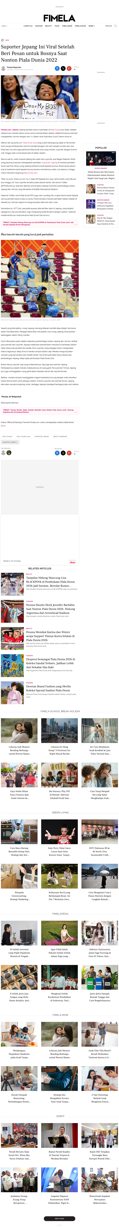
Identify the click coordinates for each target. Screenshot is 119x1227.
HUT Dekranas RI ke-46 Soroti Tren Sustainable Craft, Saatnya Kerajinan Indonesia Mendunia (99, 851)
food (57, 26)
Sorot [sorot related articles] (60, 1116)
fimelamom (67, 26)
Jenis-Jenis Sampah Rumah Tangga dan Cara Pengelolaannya (99, 997)
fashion (39, 26)
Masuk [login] (108, 26)
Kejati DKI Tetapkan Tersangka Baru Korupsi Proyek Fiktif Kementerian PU (99, 1155)
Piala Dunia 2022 (30, 143)
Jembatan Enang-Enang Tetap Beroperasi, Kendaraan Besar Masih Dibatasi (19, 1199)
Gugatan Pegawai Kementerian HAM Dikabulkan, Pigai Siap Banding (59, 1199)
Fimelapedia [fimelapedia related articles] (60, 914)
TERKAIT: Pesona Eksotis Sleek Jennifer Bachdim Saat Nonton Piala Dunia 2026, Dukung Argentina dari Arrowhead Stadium (38, 411)
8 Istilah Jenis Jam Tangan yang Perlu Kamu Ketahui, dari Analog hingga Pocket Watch (19, 997)
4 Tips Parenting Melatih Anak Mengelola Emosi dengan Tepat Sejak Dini (99, 1098)
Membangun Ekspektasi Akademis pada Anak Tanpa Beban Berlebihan (19, 1054)
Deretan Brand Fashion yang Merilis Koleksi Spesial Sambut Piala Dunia (48, 688)
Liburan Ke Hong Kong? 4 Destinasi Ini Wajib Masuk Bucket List (59, 750)
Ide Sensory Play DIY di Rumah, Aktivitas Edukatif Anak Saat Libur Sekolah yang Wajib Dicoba (59, 794)
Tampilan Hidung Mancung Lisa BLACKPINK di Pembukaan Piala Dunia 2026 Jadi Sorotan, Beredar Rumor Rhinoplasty (50, 581)
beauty (48, 26)
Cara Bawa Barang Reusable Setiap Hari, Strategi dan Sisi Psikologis (19, 851)
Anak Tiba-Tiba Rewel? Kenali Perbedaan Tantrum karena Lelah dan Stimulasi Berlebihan (99, 1054)
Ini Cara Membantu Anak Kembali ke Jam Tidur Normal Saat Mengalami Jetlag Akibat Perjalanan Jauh (99, 750)
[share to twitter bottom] (63, 453)
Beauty (29, 574)
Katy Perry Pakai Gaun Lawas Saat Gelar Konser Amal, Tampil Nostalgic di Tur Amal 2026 (59, 851)
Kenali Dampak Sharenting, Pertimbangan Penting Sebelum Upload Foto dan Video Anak (19, 1098)
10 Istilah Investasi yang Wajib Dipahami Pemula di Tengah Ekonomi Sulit (19, 952)
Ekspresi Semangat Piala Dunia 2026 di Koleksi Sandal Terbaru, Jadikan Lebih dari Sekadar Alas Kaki (50, 663)
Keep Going (59, 1218)
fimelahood (80, 26)
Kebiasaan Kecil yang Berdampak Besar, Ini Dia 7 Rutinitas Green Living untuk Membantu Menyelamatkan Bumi (59, 896)
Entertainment (101, 168)
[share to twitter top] (63, 68)
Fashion (29, 601)
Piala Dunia (55, 130)
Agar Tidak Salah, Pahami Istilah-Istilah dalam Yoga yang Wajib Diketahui (59, 952)
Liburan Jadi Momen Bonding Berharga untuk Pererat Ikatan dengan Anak (19, 750)
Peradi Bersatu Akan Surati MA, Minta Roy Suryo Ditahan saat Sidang (19, 1155)
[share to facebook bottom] (57, 453)
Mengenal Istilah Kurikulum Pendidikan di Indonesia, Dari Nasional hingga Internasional (59, 997)
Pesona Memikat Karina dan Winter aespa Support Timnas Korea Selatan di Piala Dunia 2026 (50, 636)
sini (4, 426)
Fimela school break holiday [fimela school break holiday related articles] (60, 711)
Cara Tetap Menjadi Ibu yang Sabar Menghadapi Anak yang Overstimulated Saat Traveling (99, 794)
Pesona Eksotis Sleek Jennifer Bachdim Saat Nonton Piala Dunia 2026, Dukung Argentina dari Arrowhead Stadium (50, 608)
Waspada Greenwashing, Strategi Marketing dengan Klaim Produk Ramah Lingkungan (19, 896)
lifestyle (28, 26)
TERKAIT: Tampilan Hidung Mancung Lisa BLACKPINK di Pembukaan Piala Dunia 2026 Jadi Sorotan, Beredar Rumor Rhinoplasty (38, 224)
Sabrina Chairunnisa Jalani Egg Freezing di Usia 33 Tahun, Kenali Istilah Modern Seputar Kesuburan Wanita (100, 952)
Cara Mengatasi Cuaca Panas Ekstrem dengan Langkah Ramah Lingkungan (99, 896)
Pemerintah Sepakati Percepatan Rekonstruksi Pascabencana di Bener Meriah (99, 1199)
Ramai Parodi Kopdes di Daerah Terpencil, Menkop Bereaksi (59, 1155)
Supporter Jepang (49, 163)
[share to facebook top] (57, 68)
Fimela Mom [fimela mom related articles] (60, 1015)
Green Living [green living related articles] (60, 812)
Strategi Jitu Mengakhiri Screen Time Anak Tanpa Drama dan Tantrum (59, 1098)
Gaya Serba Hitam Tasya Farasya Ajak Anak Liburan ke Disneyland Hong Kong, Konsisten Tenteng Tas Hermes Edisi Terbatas (19, 794)
